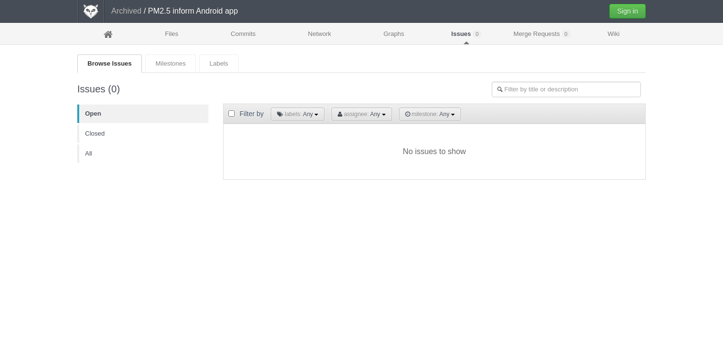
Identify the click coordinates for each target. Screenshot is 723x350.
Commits (243, 33)
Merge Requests (542, 34)
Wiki (614, 33)
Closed (94, 133)
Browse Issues (109, 63)
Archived (126, 11)
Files (171, 33)
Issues (466, 34)
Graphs (393, 33)
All (88, 153)
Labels (218, 63)
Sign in (627, 11)
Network (319, 33)
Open (93, 113)
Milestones (170, 63)
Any (298, 114)
